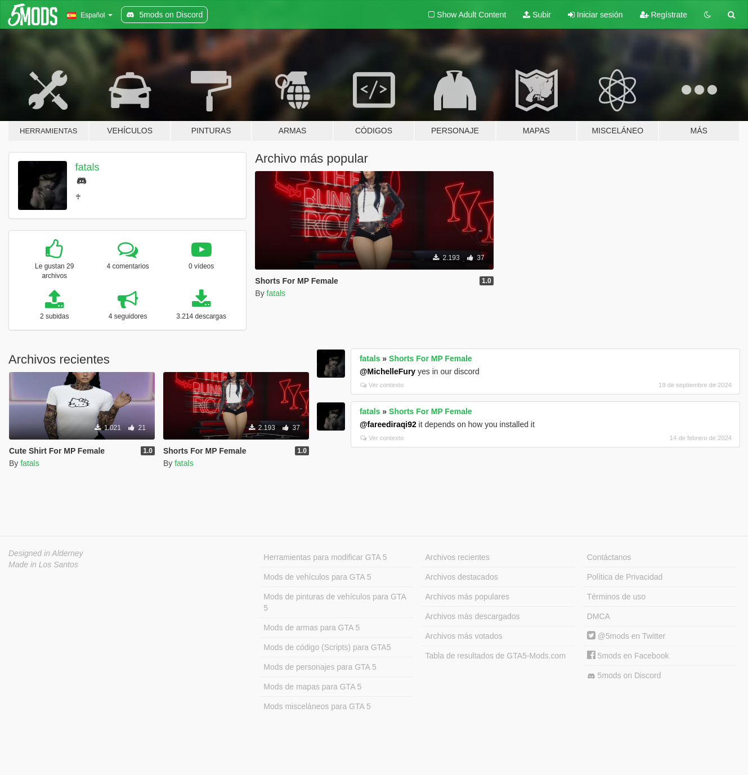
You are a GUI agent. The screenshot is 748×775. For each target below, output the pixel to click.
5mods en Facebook (628, 656)
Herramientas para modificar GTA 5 (325, 557)
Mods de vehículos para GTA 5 (317, 576)
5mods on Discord (624, 675)
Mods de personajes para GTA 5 (320, 666)
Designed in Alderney (45, 553)
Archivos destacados (461, 576)
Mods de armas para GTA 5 (311, 627)
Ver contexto (382, 385)
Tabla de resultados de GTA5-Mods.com (495, 655)
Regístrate (663, 14)
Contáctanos (609, 557)
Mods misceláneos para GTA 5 (316, 706)
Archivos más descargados (472, 616)
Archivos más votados (464, 635)
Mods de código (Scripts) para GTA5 (327, 647)
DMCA (598, 616)
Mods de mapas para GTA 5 (312, 686)
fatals (87, 167)
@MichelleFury (387, 371)
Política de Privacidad (625, 576)
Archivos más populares (467, 596)
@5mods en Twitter (626, 636)
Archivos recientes (457, 557)
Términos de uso (616, 596)
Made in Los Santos (43, 564)
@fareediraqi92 (388, 424)
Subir (537, 14)
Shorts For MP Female (430, 358)
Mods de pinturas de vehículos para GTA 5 (334, 602)
